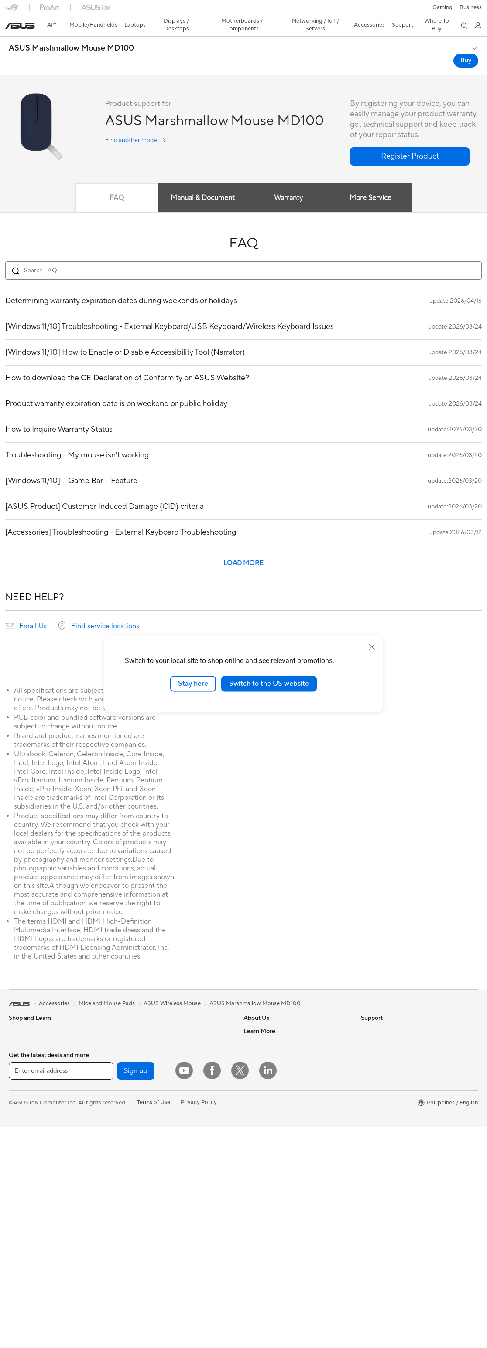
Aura (367, 1185)
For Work (21, 1068)
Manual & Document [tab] (203, 182)
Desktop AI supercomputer (159, 1172)
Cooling (134, 1028)
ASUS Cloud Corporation (276, 1094)
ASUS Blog (375, 1133)
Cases (132, 1015)
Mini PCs (20, 1199)
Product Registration (271, 1185)
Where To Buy (262, 1120)
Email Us (33, 610)
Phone (17, 1029)
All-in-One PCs (28, 1160)
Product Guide (379, 1146)
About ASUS (260, 1015)
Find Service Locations (273, 1172)
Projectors (22, 1147)
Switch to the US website (269, 683)
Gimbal (133, 1251)
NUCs (16, 1186)
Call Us (253, 1212)
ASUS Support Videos (272, 1238)
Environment (377, 1028)
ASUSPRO (374, 1094)
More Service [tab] (371, 182)
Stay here (193, 683)
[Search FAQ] (243, 255)
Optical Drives (142, 1054)
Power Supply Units (149, 1041)
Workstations (26, 1212)
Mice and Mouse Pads (152, 1225)
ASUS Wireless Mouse (172, 988)
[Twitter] (240, 1291)
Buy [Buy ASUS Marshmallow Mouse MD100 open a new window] (465, 45)
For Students (25, 1094)
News (251, 1041)
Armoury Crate (380, 1172)
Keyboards (138, 1212)
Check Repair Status (270, 1159)
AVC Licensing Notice (389, 1120)
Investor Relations (267, 1054)
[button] (12, 10)
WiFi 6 (132, 1120)
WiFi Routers (141, 1133)
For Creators (25, 1081)
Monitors (20, 1134)
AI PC (368, 1055)
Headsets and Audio (150, 1238)
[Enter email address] (61, 1292)
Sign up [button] (135, 1291)
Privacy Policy (199, 1323)
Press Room (259, 1067)
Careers (254, 1028)
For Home (21, 1055)
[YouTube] (184, 1291)
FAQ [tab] (117, 182)
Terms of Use (153, 1323)
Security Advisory (266, 1225)
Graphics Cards (29, 1252)
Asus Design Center (386, 1081)
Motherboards (28, 1239)
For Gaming (24, 1107)
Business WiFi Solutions (154, 1159)
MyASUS (255, 1251)
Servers (134, 1185)
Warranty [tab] (288, 182)
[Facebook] (212, 1291)
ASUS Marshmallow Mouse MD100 (71, 33)
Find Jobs (256, 1133)
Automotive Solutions (389, 1107)
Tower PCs (22, 1173)
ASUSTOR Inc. (262, 1080)
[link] (243, 10)
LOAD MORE (243, 548)
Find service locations (105, 610)
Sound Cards (141, 1080)
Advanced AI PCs (383, 1068)
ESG (366, 1015)
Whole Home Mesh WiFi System (166, 1146)
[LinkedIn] (268, 1291)
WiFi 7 (132, 1107)
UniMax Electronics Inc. (274, 1107)
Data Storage (141, 1067)
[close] (371, 647)
